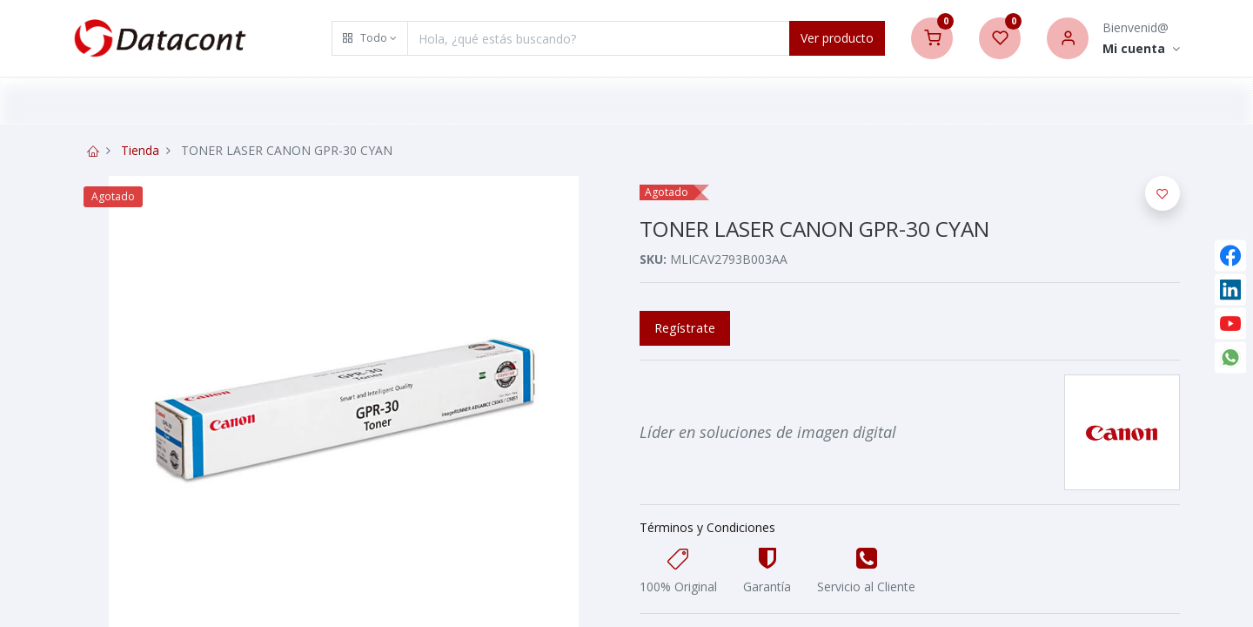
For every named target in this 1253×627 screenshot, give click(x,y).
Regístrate (684, 327)
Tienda (140, 150)
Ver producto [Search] (837, 38)
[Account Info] (1141, 49)
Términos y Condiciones (707, 527)
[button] (370, 38)
